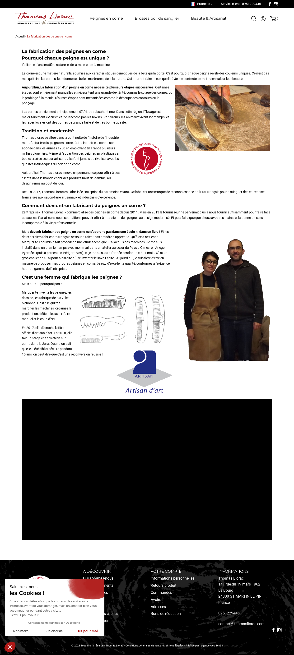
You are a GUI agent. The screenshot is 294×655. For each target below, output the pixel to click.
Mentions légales (173, 645)
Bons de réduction (166, 613)
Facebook (270, 4)
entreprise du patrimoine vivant (106, 192)
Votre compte (166, 571)
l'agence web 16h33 (211, 645)
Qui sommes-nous (98, 578)
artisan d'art (43, 333)
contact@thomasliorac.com (241, 624)
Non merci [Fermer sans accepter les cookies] (21, 631)
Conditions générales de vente (143, 645)
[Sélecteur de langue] (202, 3)
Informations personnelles (172, 578)
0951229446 (229, 613)
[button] (10, 647)
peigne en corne (81, 87)
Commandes (161, 592)
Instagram (276, 4)
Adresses (158, 606)
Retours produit (163, 585)
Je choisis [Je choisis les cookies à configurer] (55, 631)
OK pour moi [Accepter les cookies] (88, 631)
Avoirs (156, 599)
